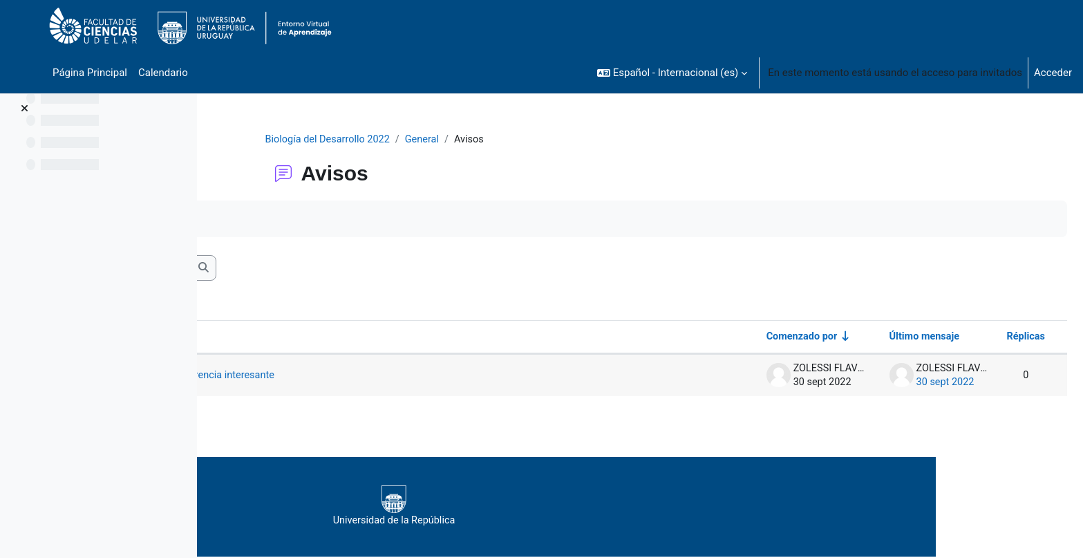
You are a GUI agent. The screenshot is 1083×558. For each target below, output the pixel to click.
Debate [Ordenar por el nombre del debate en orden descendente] (257, 338)
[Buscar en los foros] (321, 269)
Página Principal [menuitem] (90, 72)
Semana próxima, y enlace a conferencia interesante (371, 377)
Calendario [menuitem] (163, 72)
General (514, 139)
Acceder (1053, 72)
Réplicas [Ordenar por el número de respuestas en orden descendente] (992, 338)
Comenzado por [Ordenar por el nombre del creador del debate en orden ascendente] (762, 338)
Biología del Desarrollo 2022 (417, 139)
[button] (672, 72)
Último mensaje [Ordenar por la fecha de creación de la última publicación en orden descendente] (887, 338)
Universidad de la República (601, 507)
